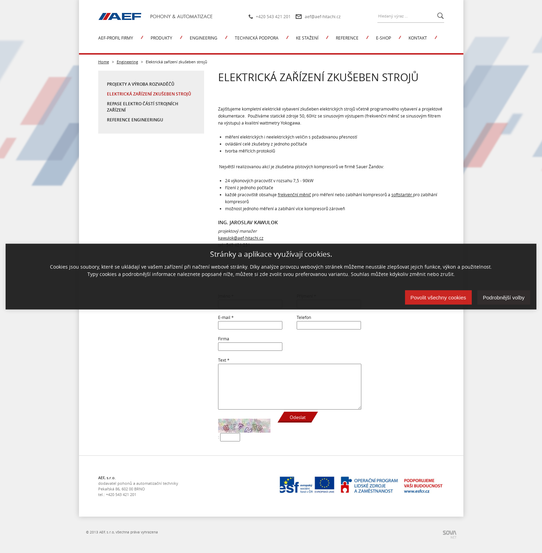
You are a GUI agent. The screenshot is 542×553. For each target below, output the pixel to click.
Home (103, 62)
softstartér (402, 194)
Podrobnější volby (504, 297)
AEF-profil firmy (115, 38)
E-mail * (226, 317)
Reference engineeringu (135, 120)
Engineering (203, 38)
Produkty (161, 38)
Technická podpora (257, 38)
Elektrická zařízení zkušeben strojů (149, 94)
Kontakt (418, 38)
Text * (224, 360)
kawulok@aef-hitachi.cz (240, 238)
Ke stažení (307, 38)
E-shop (383, 38)
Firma (223, 338)
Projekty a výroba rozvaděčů (140, 84)
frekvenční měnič (294, 194)
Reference (347, 38)
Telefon (304, 317)
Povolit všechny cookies (438, 297)
